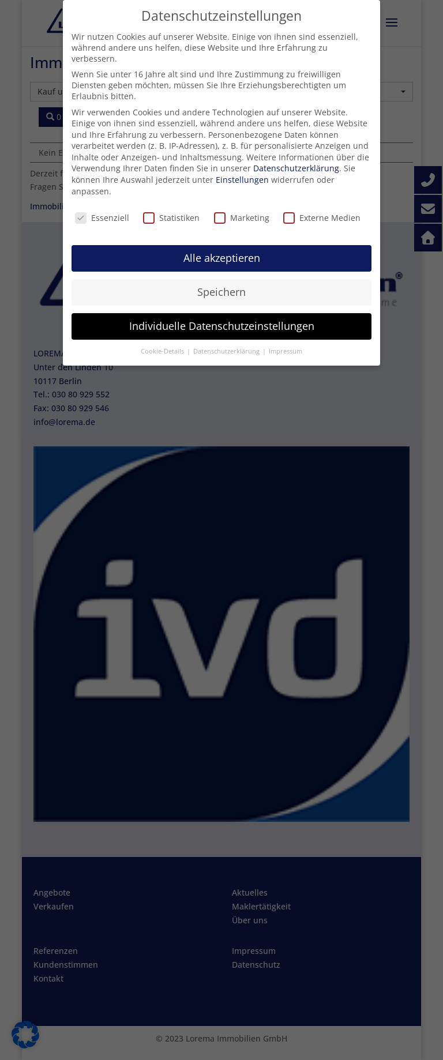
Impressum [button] (285, 351)
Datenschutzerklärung (296, 168)
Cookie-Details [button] (163, 351)
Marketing (241, 217)
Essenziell (102, 217)
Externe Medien (322, 217)
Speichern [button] (221, 292)
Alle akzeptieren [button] (221, 258)
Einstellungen (242, 179)
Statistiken (171, 217)
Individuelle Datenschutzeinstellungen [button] (221, 326)
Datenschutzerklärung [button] (227, 351)
